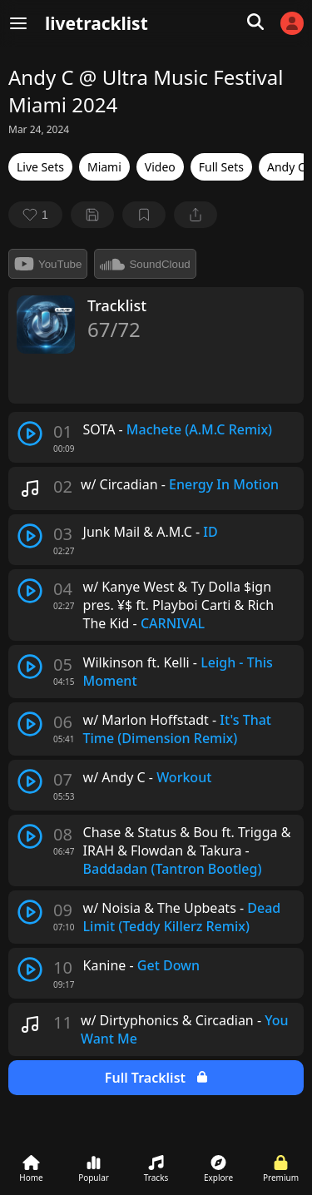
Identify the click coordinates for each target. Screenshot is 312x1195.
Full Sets (221, 167)
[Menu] (18, 23)
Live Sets (40, 167)
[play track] (30, 433)
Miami (104, 167)
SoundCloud (145, 263)
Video (160, 167)
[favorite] (35, 214)
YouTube (48, 264)
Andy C (286, 167)
